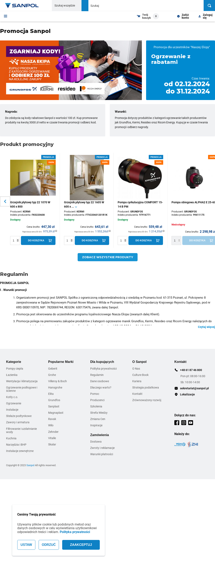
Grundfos (54, 400)
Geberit (52, 368)
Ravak (52, 419)
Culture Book (140, 374)
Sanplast (53, 406)
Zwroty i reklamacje (102, 447)
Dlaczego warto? (100, 387)
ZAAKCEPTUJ (81, 544)
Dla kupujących (102, 361)
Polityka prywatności (75, 532)
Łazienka (11, 374)
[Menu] (5, 16)
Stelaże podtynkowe (18, 416)
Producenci (97, 400)
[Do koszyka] (38, 240)
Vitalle (52, 438)
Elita (51, 393)
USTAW (26, 544)
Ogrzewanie (13, 403)
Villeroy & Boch (57, 381)
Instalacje (12, 409)
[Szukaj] (209, 5)
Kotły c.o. (12, 397)
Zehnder (53, 431)
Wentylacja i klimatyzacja (22, 381)
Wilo (50, 425)
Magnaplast (55, 412)
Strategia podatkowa (145, 387)
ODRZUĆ (49, 544)
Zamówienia (99, 435)
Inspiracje (96, 425)
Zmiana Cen (97, 419)
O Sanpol (139, 361)
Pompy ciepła (14, 368)
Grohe (52, 374)
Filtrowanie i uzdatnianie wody (21, 430)
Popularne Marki (60, 361)
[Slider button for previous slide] (5, 201)
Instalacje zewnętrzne (20, 451)
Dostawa (96, 441)
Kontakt (137, 393)
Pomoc (94, 393)
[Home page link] (22, 5)
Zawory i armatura (17, 422)
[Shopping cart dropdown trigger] (148, 16)
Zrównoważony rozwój (146, 400)
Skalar (52, 444)
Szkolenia (96, 406)
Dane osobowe (99, 381)
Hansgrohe (55, 387)
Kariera (136, 381)
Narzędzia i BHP (16, 444)
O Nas (136, 368)
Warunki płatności (101, 454)
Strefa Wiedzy (99, 412)
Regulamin (97, 374)
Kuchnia (11, 438)
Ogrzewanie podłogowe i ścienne (21, 389)
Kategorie (13, 361)
